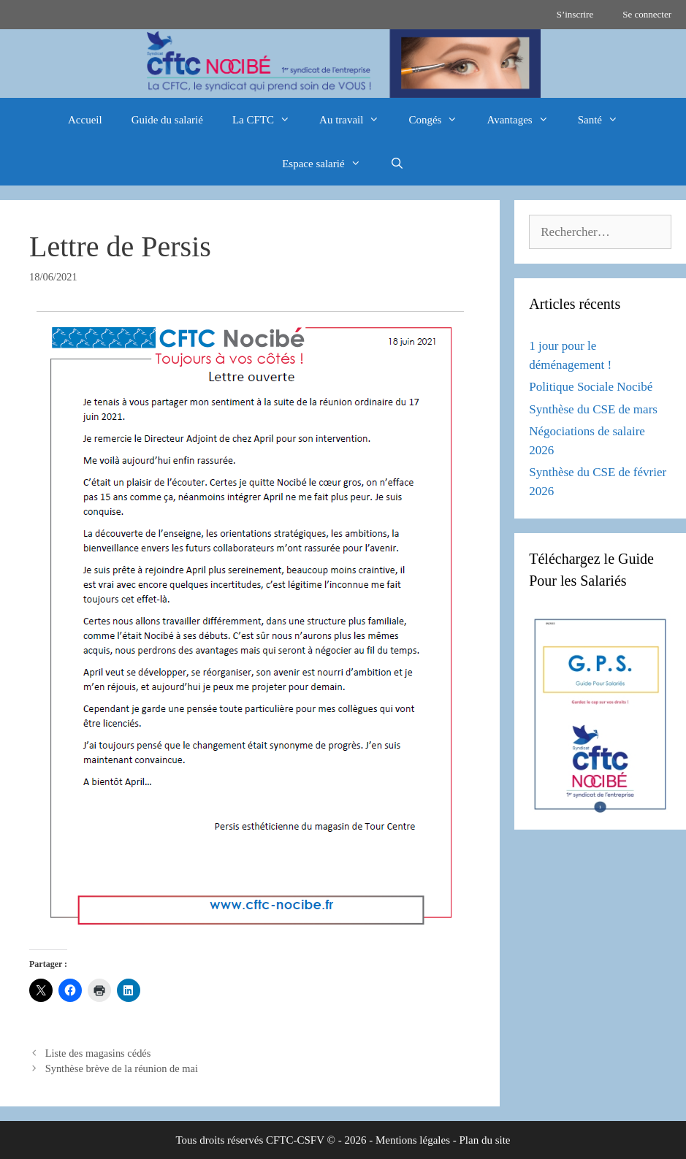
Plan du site (485, 1140)
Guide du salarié (167, 120)
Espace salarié (328, 163)
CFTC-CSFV (295, 1140)
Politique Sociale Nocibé (590, 387)
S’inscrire (575, 14)
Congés (440, 120)
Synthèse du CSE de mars (593, 409)
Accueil (85, 120)
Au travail (356, 120)
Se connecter (646, 14)
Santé (605, 120)
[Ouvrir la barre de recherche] (397, 163)
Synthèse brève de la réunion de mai (121, 1068)
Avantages (525, 120)
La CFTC (268, 120)
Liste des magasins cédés (98, 1053)
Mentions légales (413, 1140)
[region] (343, 63)
